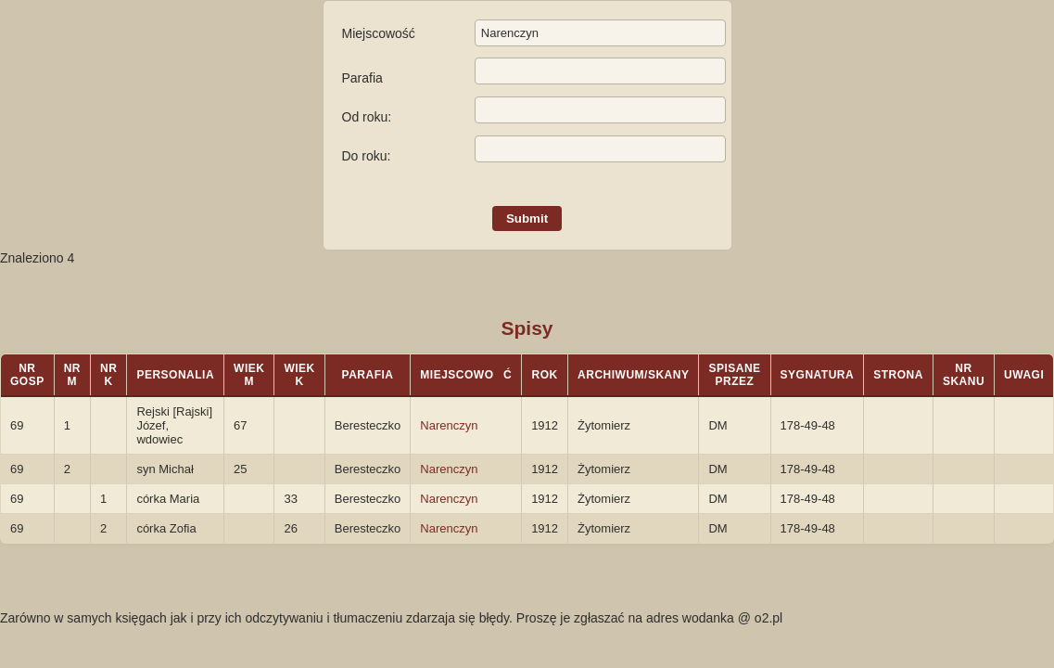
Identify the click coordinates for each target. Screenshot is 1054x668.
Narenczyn (448, 425)
